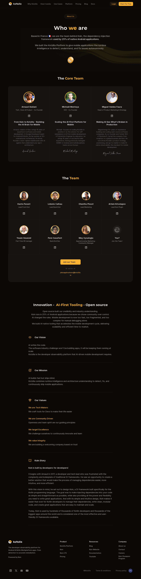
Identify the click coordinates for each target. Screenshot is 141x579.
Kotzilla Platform (66, 546)
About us (122, 546)
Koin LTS (63, 553)
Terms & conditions (103, 571)
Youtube (92, 556)
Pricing (62, 556)
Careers (122, 553)
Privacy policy (121, 571)
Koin (61, 549)
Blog (91, 546)
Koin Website (94, 549)
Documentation (95, 553)
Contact (122, 549)
